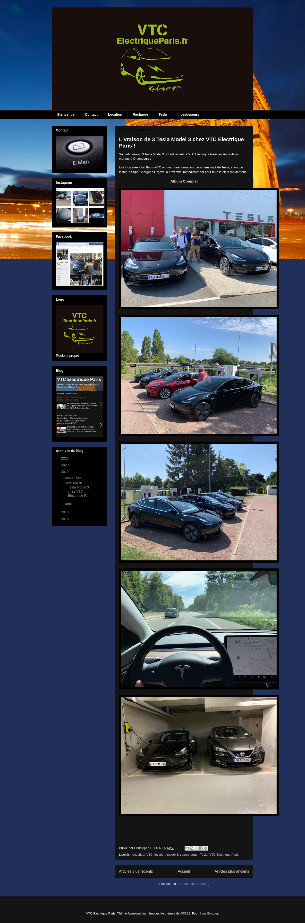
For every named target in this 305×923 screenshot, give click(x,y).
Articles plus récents (136, 871)
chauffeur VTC (142, 854)
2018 (65, 512)
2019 (65, 472)
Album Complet (184, 181)
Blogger (212, 913)
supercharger (189, 854)
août (69, 504)
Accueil (184, 871)
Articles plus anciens (232, 871)
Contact (91, 114)
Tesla (163, 114)
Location (115, 114)
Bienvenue (66, 114)
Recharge (140, 114)
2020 (65, 465)
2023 (65, 458)
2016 (65, 519)
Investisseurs (188, 114)
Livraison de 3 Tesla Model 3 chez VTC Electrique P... (76, 489)
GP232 (185, 913)
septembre (73, 477)
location (159, 854)
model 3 (172, 854)
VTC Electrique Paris (224, 854)
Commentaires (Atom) (193, 884)
